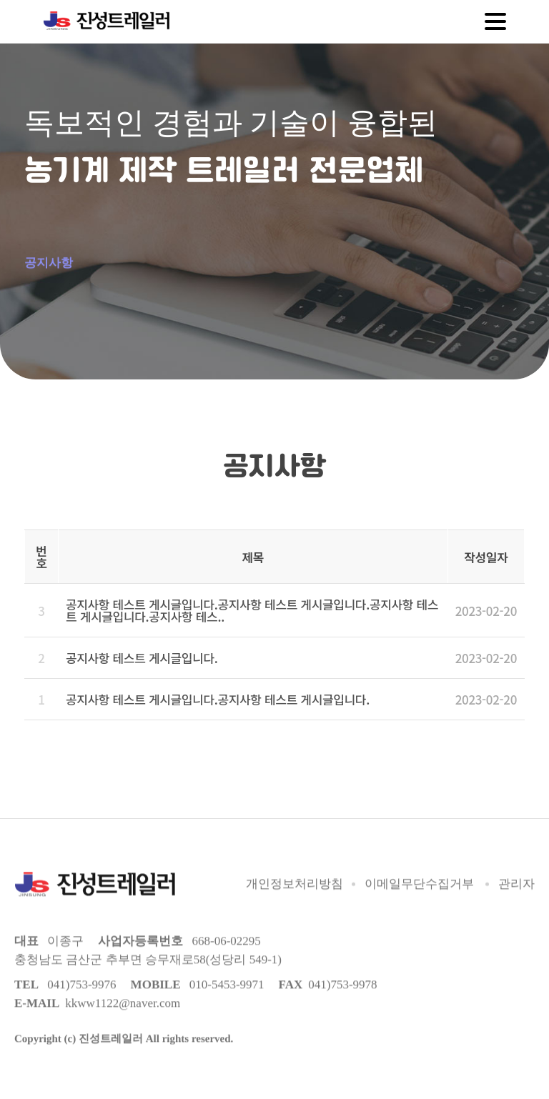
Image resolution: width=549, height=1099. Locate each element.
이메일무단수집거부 (419, 878)
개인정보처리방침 (294, 878)
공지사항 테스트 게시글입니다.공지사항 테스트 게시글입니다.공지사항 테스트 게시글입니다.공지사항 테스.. (252, 602)
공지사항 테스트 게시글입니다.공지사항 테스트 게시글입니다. (218, 691)
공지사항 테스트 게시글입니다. (141, 650)
